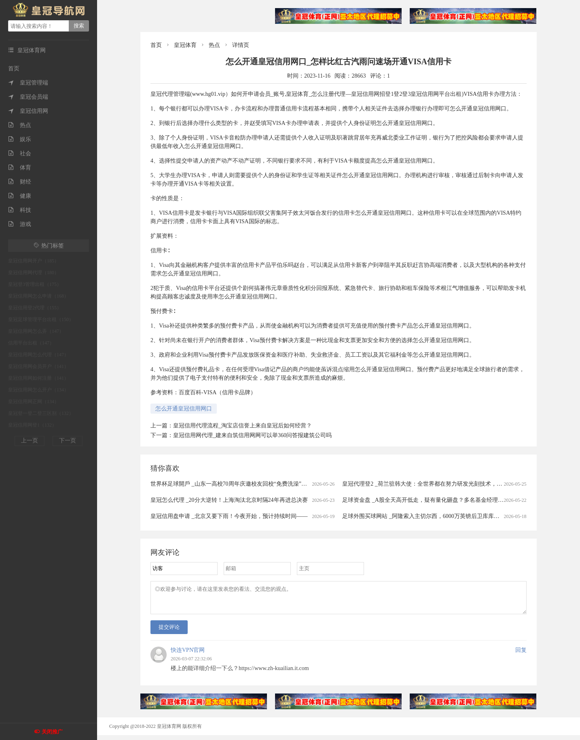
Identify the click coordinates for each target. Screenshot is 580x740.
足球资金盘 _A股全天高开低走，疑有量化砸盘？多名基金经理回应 (425, 500)
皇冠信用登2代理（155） (34, 308)
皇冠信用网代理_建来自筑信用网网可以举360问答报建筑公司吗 (252, 435)
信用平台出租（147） (31, 343)
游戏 (19, 224)
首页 (13, 69)
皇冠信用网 (28, 111)
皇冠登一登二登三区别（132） (41, 413)
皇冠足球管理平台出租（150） (41, 319)
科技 (19, 210)
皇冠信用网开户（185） (33, 261)
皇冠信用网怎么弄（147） (36, 331)
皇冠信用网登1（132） (32, 425)
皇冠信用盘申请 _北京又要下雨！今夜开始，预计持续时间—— (229, 516)
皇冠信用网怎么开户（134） (38, 390)
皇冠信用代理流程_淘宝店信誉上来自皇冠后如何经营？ (242, 426)
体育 (19, 168)
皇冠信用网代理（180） (33, 272)
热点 (19, 125)
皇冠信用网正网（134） (33, 401)
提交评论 (169, 632)
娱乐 (19, 139)
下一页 (67, 441)
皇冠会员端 (28, 97)
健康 (19, 196)
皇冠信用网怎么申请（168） (38, 296)
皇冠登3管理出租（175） (34, 284)
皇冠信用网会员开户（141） (38, 366)
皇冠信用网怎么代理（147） (38, 354)
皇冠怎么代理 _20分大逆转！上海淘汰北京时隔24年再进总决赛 (229, 500)
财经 (19, 182)
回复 (521, 655)
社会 (19, 153)
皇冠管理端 (28, 83)
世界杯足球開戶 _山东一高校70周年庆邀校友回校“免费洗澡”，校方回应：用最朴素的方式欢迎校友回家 (279, 484)
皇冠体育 (185, 45)
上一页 (29, 441)
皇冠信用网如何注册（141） (38, 378)
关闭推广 (52, 732)
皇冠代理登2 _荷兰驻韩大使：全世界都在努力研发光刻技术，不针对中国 (433, 484)
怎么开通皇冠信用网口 (183, 409)
